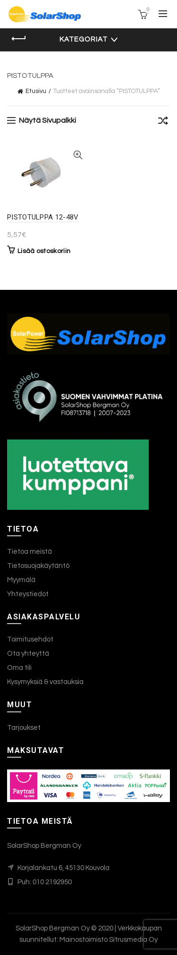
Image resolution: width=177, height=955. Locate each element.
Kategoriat (83, 39)
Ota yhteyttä (28, 653)
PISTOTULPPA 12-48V (42, 217)
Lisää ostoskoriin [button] (43, 251)
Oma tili (19, 667)
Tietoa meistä (29, 551)
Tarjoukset (24, 727)
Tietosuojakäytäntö (38, 565)
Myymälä (21, 579)
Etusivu (35, 91)
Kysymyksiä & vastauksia (45, 681)
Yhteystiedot (28, 594)
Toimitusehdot (30, 639)
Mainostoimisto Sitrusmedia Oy (108, 939)
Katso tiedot (78, 155)
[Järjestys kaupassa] (163, 122)
